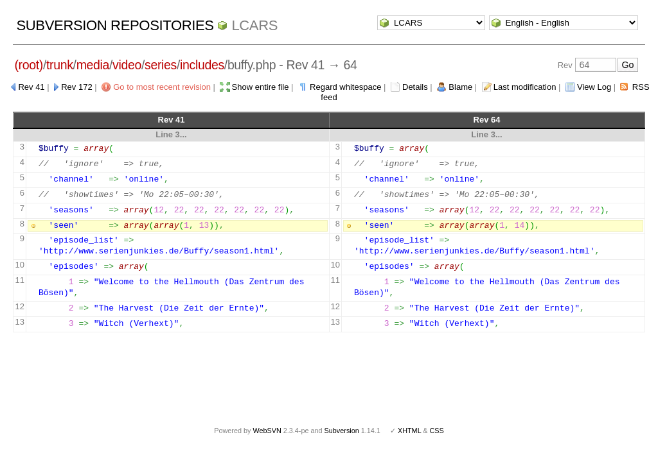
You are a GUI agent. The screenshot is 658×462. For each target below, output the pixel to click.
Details (415, 87)
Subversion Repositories (114, 25)
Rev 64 (487, 119)
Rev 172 (76, 87)
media (92, 65)
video (126, 65)
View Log (594, 87)
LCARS (254, 25)
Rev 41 (31, 87)
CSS (437, 430)
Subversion (342, 430)
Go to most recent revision (162, 87)
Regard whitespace (345, 87)
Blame (460, 87)
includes (202, 65)
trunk (59, 65)
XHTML (409, 430)
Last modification (525, 87)
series (161, 65)
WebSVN (267, 430)
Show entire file (260, 87)
